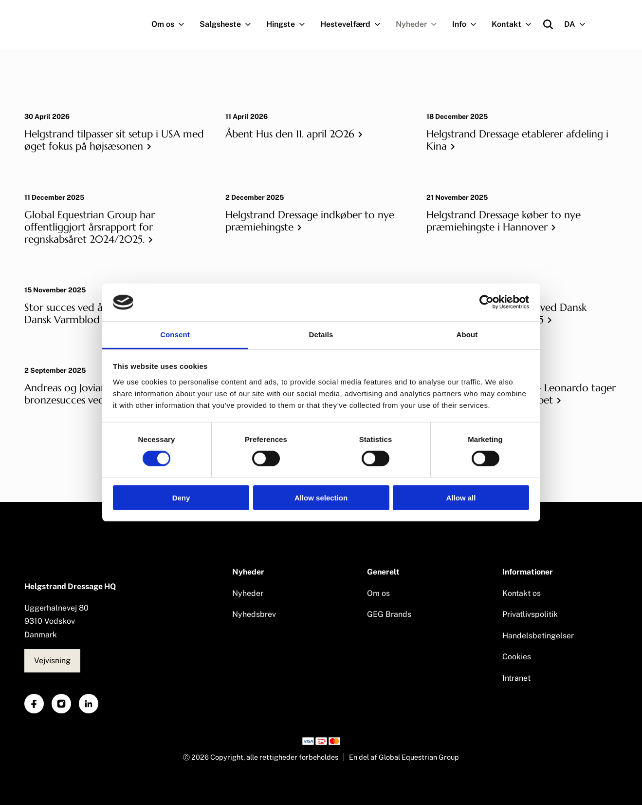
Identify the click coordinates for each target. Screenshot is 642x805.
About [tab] (467, 334)
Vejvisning (52, 660)
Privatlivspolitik (530, 614)
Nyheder (420, 24)
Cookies (516, 656)
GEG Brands (389, 614)
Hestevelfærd (354, 24)
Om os (171, 24)
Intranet (516, 678)
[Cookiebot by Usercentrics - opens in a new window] (486, 302)
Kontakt (515, 24)
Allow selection (321, 497)
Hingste (289, 24)
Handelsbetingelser (538, 635)
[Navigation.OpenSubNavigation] (183, 24)
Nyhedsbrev (254, 614)
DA (578, 24)
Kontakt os (521, 593)
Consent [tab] (175, 334)
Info (468, 24)
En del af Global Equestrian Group (404, 757)
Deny (181, 497)
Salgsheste (229, 24)
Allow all (461, 497)
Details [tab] (321, 334)
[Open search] (548, 24)
